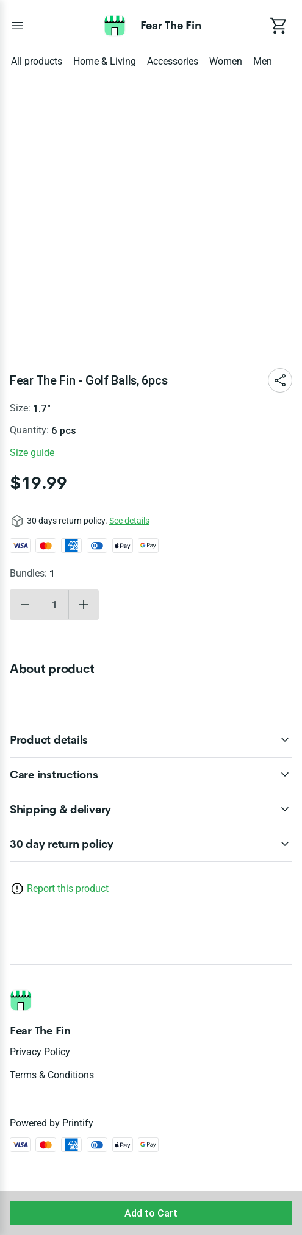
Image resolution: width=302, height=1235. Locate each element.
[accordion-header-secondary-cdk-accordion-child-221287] (151, 844)
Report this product (68, 888)
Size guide (32, 452)
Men (262, 61)
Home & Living (104, 61)
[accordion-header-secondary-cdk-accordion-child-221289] (151, 775)
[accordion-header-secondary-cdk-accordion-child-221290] (151, 809)
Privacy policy (40, 1052)
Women (225, 61)
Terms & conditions (52, 1075)
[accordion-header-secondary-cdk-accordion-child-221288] (151, 740)
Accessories (172, 61)
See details (129, 520)
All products (36, 61)
